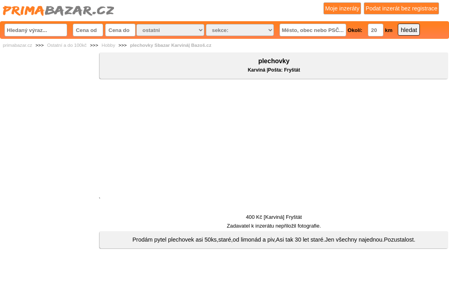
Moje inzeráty (342, 8)
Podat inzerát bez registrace (401, 8)
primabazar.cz (17, 45)
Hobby (108, 45)
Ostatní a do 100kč (67, 45)
